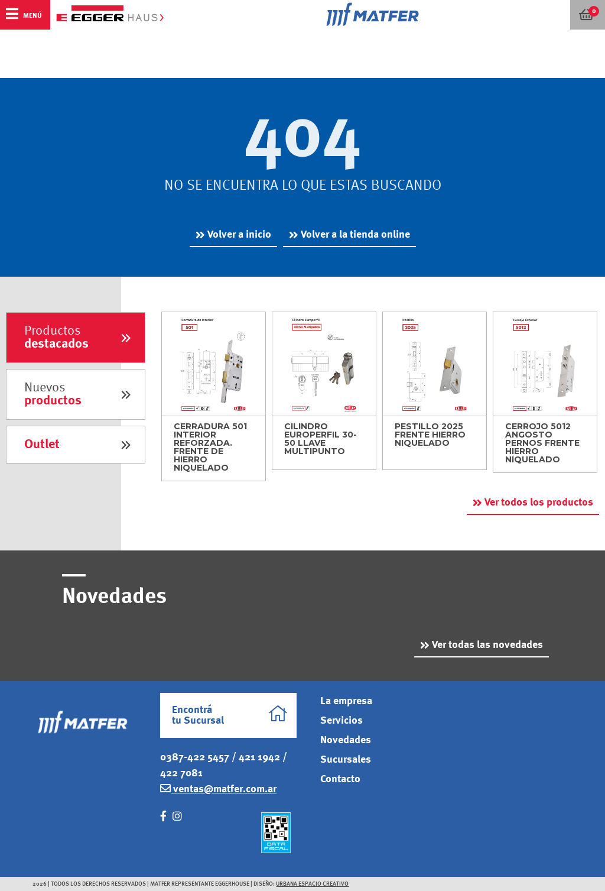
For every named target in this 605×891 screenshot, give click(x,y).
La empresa (346, 701)
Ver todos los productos (538, 502)
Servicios (341, 720)
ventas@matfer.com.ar (218, 789)
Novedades (345, 740)
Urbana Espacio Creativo (312, 884)
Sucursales (345, 759)
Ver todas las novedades (487, 645)
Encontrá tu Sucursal (230, 715)
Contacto (340, 779)
